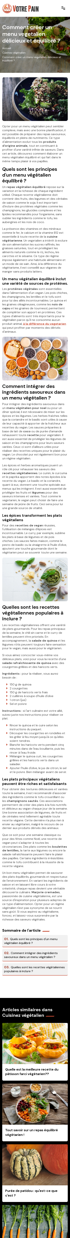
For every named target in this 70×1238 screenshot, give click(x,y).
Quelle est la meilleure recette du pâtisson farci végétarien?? (31, 1071)
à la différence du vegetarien (44, 324)
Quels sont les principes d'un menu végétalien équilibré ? (30, 941)
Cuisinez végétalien (14, 52)
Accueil (6, 48)
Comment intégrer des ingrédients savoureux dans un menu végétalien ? (31, 955)
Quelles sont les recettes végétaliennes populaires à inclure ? (34, 969)
